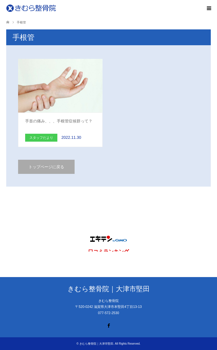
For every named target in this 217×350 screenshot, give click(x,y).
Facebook (108, 325)
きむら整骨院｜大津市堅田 (109, 289)
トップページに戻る (46, 167)
